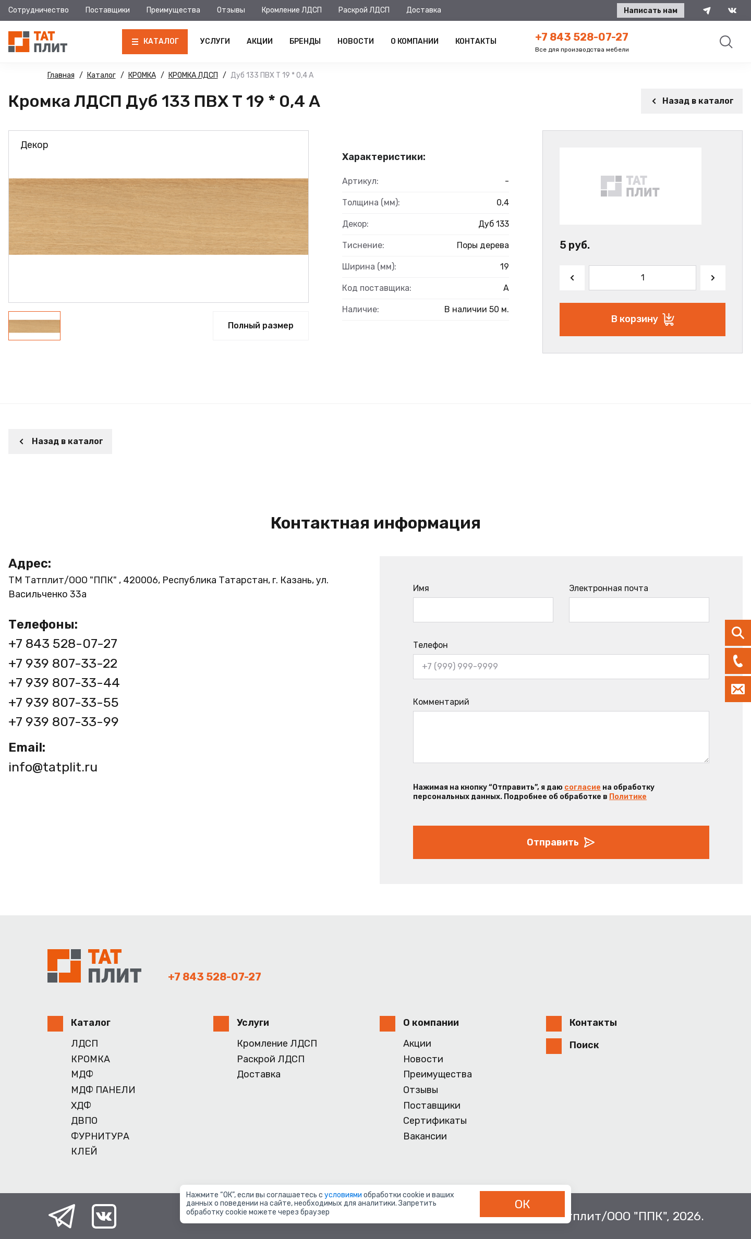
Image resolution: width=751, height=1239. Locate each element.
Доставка (423, 10)
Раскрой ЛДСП (364, 10)
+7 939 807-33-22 (62, 663)
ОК (522, 1204)
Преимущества (173, 10)
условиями (344, 1195)
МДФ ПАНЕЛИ (103, 1090)
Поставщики (108, 10)
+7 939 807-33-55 (63, 702)
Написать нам (650, 10)
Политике (628, 796)
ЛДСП (84, 1043)
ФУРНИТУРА (100, 1136)
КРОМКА (90, 1059)
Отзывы (231, 10)
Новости (355, 41)
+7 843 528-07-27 (581, 37)
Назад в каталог (692, 101)
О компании (415, 41)
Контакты (475, 41)
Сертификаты (435, 1120)
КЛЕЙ (84, 1151)
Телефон (430, 645)
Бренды (305, 41)
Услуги (215, 41)
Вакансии (425, 1136)
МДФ (82, 1074)
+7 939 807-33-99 (63, 721)
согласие (582, 787)
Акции (260, 41)
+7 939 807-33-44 (64, 682)
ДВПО (84, 1120)
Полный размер (261, 325)
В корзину (642, 319)
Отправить (561, 842)
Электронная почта (608, 588)
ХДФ (81, 1105)
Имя (421, 588)
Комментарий (441, 702)
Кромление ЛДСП (292, 10)
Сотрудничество (38, 10)
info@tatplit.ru (53, 767)
